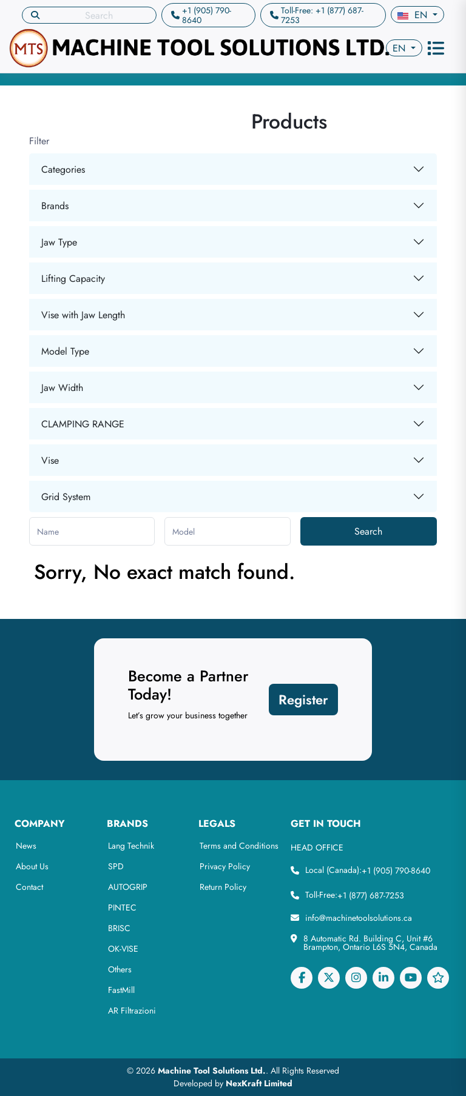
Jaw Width (62, 388)
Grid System (65, 497)
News (26, 845)
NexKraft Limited (259, 1083)
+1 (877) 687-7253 (370, 895)
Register (303, 699)
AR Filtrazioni (132, 1010)
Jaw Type (59, 242)
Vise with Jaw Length (83, 315)
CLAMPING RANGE (82, 424)
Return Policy (223, 887)
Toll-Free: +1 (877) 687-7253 (322, 15)
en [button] (413, 15)
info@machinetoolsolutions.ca (358, 918)
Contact (29, 887)
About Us (32, 866)
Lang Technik (131, 845)
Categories (63, 169)
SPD (116, 866)
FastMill (121, 990)
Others (120, 969)
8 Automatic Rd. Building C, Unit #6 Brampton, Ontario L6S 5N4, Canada (370, 942)
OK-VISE (123, 948)
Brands (55, 206)
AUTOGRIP (127, 887)
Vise (50, 460)
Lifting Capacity (73, 279)
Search (368, 531)
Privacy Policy (225, 866)
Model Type (65, 351)
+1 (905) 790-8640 (206, 15)
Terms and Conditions (239, 845)
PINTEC (122, 907)
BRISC (119, 928)
